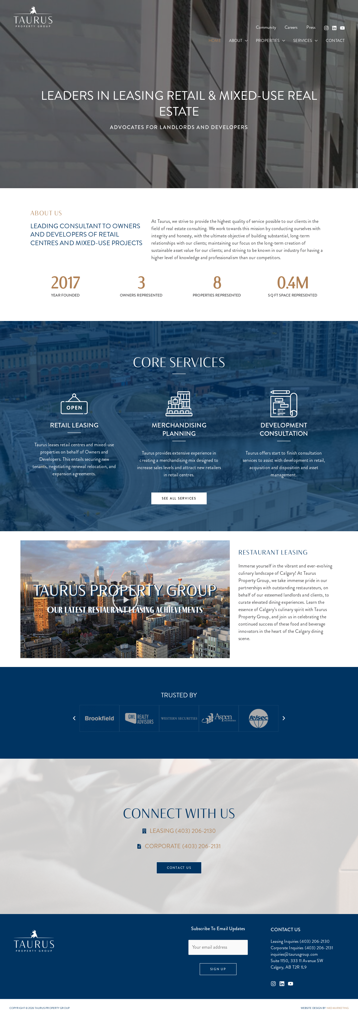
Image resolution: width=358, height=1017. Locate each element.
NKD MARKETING (338, 1008)
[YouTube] (342, 28)
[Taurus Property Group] (32, 16)
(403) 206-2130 (314, 941)
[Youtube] (290, 983)
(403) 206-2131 (319, 948)
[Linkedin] (334, 28)
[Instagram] (326, 28)
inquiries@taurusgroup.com (294, 954)
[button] (245, 40)
